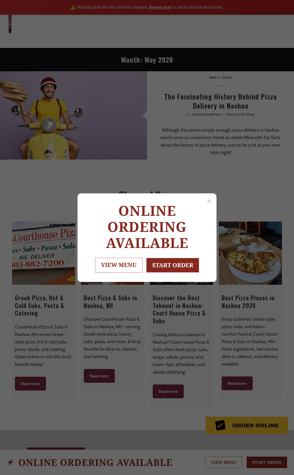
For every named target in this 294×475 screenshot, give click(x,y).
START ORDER (172, 265)
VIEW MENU (119, 265)
